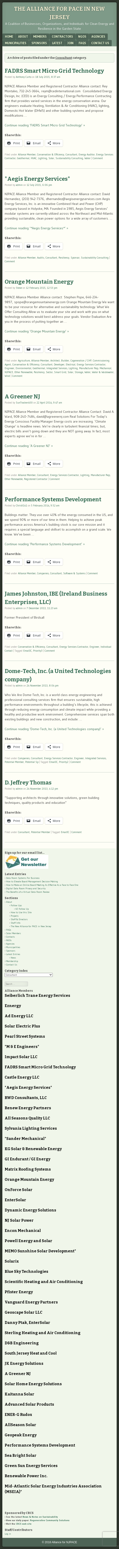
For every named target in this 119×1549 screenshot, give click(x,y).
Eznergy (13, 1006)
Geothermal (23, 158)
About (23, 36)
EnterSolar (15, 1200)
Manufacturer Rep (88, 368)
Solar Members (13, 933)
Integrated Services (56, 368)
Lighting (42, 158)
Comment (98, 158)
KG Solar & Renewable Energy (33, 1149)
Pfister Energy (19, 1292)
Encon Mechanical (23, 1230)
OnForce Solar (18, 1190)
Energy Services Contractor (91, 364)
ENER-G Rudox (18, 1414)
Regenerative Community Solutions (50, 1520)
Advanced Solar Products (29, 1404)
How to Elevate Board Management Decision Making (32, 881)
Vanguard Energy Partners (31, 1302)
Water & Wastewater (103, 372)
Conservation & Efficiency (50, 154)
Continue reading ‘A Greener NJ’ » (29, 446)
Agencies (98, 36)
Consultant (71, 154)
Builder (65, 360)
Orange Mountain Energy (39, 282)
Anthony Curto (23, 77)
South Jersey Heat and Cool (31, 1353)
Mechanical (105, 368)
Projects (14, 915)
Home (9, 36)
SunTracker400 (24, 402)
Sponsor (75, 257)
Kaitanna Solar (19, 1394)
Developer (59, 364)
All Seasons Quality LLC (27, 1118)
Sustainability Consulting (69, 158)
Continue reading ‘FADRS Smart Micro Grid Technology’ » (45, 125)
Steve (19, 287)
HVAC (34, 158)
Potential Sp (31, 762)
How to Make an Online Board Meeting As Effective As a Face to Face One (42, 884)
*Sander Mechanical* (25, 1138)
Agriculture (24, 360)
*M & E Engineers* (22, 1046)
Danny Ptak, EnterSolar (27, 1322)
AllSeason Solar (20, 1425)
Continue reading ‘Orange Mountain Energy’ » (37, 331)
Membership (12, 961)
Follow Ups (16, 905)
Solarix (12, 1261)
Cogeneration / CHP (80, 360)
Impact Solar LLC (21, 1057)
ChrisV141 (21, 505)
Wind (7, 375)
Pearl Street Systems (25, 1036)
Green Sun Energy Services (31, 1466)
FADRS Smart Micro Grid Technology (54, 71)
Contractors (62, 36)
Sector (49, 372)
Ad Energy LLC (19, 1016)
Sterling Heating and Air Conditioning (42, 1333)
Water (87, 158)
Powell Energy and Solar (28, 1241)
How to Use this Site (21, 912)
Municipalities (15, 43)
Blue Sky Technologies (26, 1271)
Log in (8, 1533)
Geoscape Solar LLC (23, 1312)
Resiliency (64, 257)
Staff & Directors (19, 919)
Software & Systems (74, 573)
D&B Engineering (22, 1343)
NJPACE (9, 372)
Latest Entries (13, 954)
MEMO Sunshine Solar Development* (40, 1251)
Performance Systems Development (53, 499)
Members (40, 36)
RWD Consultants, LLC (26, 1098)
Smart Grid (60, 372)
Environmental (23, 368)
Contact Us (100, 43)
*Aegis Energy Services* (37, 179)
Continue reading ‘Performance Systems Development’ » (45, 544)
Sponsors (39, 43)
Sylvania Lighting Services (31, 1128)
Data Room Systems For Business (22, 878)
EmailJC (27, 650)
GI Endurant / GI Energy (27, 1159)
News (13, 957)
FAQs (82, 43)
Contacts (10, 936)
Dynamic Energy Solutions (30, 1210)
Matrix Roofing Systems (28, 1169)
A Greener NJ (22, 396)
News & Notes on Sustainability (40, 1516)
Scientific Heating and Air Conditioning (44, 1282)
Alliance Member (27, 154)
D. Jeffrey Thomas (28, 782)
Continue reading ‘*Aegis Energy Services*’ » (36, 228)
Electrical (70, 364)
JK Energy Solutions (24, 1363)
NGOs (82, 36)
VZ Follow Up (22, 908)
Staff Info (15, 922)
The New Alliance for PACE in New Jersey (31, 926)
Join (70, 43)
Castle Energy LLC (22, 1077)
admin (19, 185)
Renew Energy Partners (28, 1108)
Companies (43, 573)
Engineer (9, 368)
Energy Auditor (87, 154)
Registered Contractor (35, 479)
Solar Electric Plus (22, 1026)
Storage (79, 372)
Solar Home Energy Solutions (33, 1384)
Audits (40, 257)
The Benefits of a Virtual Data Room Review (27, 891)
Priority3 (37, 650)
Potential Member (14, 762)
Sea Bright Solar (20, 1455)
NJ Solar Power (19, 1220)
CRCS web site (24, 1523)
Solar (51, 158)
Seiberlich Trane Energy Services (37, 995)
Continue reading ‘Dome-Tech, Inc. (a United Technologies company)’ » (54, 729)
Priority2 (63, 762)
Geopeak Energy (21, 1435)
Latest (57, 43)
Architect (55, 360)
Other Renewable (23, 372)
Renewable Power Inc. (26, 1476)
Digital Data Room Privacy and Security (26, 888)
